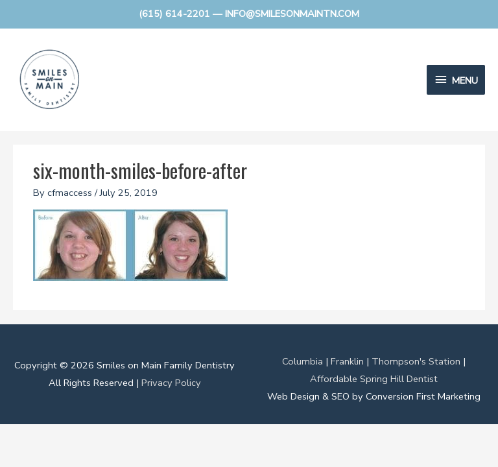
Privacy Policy (171, 382)
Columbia (302, 361)
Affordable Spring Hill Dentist (374, 378)
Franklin (347, 361)
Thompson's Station (416, 361)
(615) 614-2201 (174, 13)
